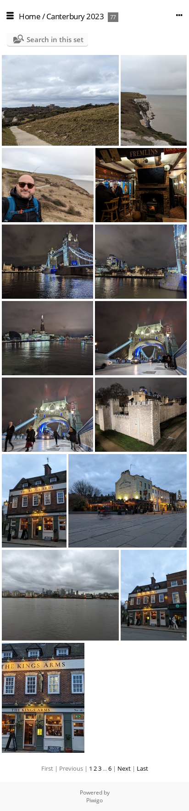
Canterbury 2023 (75, 16)
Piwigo (94, 800)
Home (29, 16)
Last (142, 768)
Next (124, 768)
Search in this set (55, 39)
